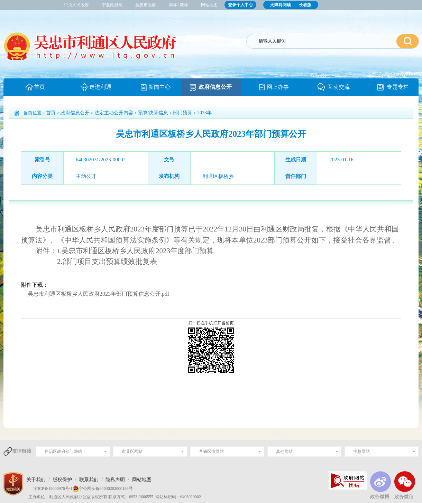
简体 (173, 4)
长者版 (305, 4)
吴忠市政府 (145, 4)
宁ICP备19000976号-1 (49, 488)
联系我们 (89, 479)
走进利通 (100, 87)
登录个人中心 (240, 4)
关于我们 (36, 479)
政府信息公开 (215, 87)
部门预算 (182, 112)
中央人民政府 (76, 4)
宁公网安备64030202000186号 (106, 488)
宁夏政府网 (112, 4)
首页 (39, 87)
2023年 (204, 112)
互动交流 (339, 87)
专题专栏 (398, 87)
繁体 (184, 4)
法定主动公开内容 (113, 112)
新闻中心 (159, 87)
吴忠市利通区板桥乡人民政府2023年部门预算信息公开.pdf (98, 294)
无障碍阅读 (280, 4)
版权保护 (62, 479)
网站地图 (209, 4)
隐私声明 (115, 479)
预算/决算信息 (153, 112)
